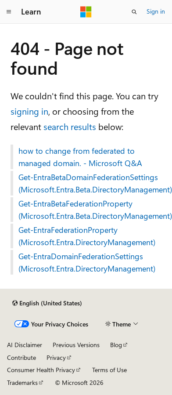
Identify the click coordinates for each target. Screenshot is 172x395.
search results (69, 126)
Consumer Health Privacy (41, 370)
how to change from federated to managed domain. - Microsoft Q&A (80, 156)
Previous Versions (76, 345)
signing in (29, 111)
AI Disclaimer (24, 345)
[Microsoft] (86, 12)
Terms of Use (109, 370)
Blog (116, 345)
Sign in (156, 11)
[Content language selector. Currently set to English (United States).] (47, 303)
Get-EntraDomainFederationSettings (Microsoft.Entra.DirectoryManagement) (86, 262)
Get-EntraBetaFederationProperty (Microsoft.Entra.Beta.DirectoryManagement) (89, 209)
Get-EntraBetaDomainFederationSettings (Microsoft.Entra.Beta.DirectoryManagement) (89, 183)
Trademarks (22, 382)
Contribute (21, 357)
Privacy (56, 357)
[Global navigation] (9, 12)
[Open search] (134, 12)
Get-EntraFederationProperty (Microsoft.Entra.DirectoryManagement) (86, 236)
